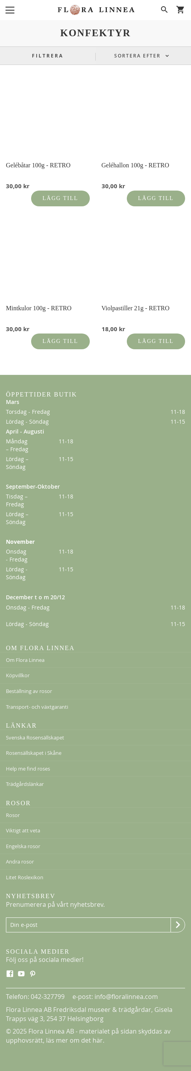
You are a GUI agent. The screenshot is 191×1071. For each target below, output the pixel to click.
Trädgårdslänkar (25, 784)
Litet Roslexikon (24, 877)
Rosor (13, 815)
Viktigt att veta (23, 830)
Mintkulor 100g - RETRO (39, 308)
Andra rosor (20, 861)
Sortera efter (138, 55)
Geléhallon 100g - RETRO (135, 165)
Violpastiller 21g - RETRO (136, 308)
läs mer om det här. (75, 1040)
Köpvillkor (18, 675)
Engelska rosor (23, 846)
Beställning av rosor (29, 691)
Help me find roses (28, 768)
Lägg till (60, 198)
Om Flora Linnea (25, 659)
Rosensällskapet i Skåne (33, 752)
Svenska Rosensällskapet (35, 737)
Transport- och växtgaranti (37, 706)
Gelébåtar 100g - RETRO (38, 165)
